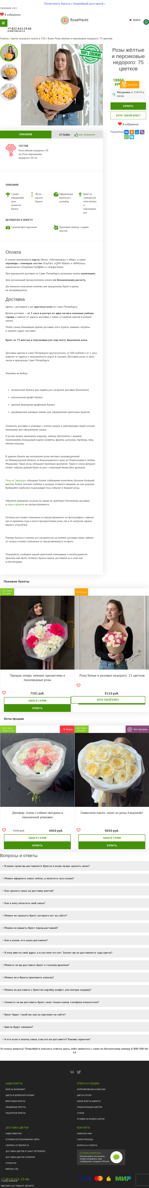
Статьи (80, 1072)
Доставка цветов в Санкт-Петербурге (25, 1111)
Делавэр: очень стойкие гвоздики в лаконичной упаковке (35, 791)
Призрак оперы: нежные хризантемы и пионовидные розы (36, 674)
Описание (25, 134)
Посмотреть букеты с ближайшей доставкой (74, 4)
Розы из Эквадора (16, 480)
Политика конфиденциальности (24, 1165)
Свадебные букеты (16, 1067)
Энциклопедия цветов (89, 1067)
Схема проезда (85, 1099)
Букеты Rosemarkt (15, 1049)
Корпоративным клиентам (91, 1049)
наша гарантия (16, 504)
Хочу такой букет (128, 115)
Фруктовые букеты (15, 1061)
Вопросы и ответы (87, 1105)
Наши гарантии (14, 1093)
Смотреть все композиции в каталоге (21, 1158)
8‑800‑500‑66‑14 (16, 31)
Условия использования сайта (22, 1099)
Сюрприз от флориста (17, 1105)
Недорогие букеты (16, 1072)
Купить (128, 106)
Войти (134, 19)
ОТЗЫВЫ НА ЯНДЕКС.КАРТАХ (91, 1078)
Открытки (11, 1122)
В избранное (10, 14)
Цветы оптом (84, 1055)
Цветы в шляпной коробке (20, 1055)
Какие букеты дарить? (89, 1061)
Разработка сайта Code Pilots (92, 1161)
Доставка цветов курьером (20, 1117)
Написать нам (84, 1093)
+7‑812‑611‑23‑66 (19, 28)
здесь (66, 1008)
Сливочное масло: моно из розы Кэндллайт (107, 789)
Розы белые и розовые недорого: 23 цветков (107, 674)
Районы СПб (12, 1128)
